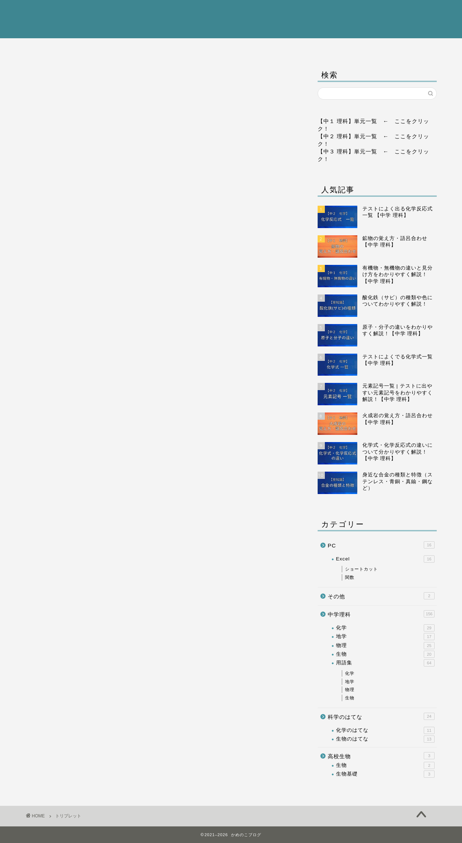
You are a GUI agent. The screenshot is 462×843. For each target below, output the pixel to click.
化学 (385, 628)
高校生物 (231, 47)
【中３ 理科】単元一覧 (347, 151)
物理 (385, 645)
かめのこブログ (231, 18)
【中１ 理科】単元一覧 (347, 121)
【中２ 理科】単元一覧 (347, 136)
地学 (385, 636)
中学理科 (149, 47)
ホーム (66, 47)
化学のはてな (385, 730)
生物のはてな (385, 739)
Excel (385, 559)
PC (395, 47)
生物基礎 (385, 774)
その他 (381, 595)
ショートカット (361, 569)
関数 (349, 577)
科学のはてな (312, 47)
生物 (385, 654)
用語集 (385, 663)
